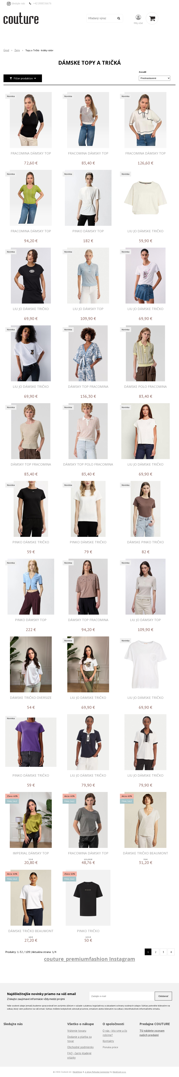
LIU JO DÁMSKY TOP (88, 309)
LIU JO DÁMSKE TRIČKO (145, 231)
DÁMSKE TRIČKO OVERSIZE (31, 697)
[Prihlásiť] (138, 19)
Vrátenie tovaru (76, 1031)
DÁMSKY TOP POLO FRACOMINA (88, 464)
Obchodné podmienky (80, 1047)
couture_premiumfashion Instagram (89, 958)
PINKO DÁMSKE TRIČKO (30, 542)
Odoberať (163, 996)
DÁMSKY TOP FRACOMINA (88, 386)
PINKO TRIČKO (88, 931)
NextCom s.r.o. (119, 1071)
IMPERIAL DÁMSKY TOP (31, 853)
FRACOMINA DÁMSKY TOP (31, 153)
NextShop (77, 1071)
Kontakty (108, 1041)
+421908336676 (42, 3)
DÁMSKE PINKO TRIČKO (145, 542)
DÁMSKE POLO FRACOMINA (145, 386)
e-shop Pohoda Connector (97, 1071)
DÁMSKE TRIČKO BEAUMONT (145, 853)
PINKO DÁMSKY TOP (88, 231)
